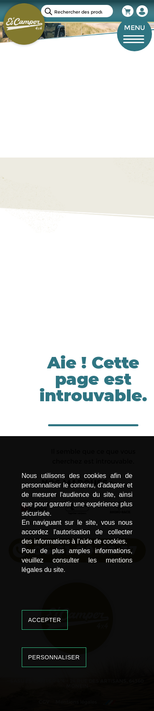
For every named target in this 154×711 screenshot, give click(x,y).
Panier (128, 11)
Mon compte (142, 11)
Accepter (44, 620)
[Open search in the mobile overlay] (77, 11)
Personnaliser (54, 657)
